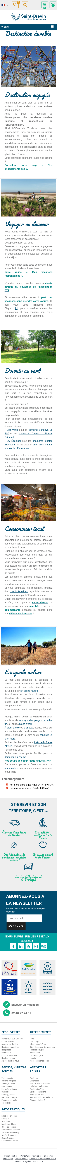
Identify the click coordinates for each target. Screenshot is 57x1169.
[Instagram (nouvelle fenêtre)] (36, 946)
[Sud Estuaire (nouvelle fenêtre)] (28, 968)
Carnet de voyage (18, 3)
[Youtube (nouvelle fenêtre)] (29, 946)
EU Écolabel (13, 441)
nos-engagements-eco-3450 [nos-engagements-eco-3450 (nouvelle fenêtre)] (29, 788)
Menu (5, 27)
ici (16, 308)
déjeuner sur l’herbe (15, 757)
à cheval (28, 727)
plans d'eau (25, 724)
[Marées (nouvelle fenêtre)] (47, 987)
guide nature (11, 768)
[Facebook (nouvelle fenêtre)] (13, 946)
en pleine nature (29, 691)
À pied (8, 727)
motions (23, 591)
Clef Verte (12, 430)
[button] (44, 5)
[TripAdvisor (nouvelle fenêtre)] (44, 946)
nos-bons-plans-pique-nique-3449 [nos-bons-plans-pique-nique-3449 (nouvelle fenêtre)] (32, 784)
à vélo (16, 727)
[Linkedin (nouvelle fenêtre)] (21, 946)
